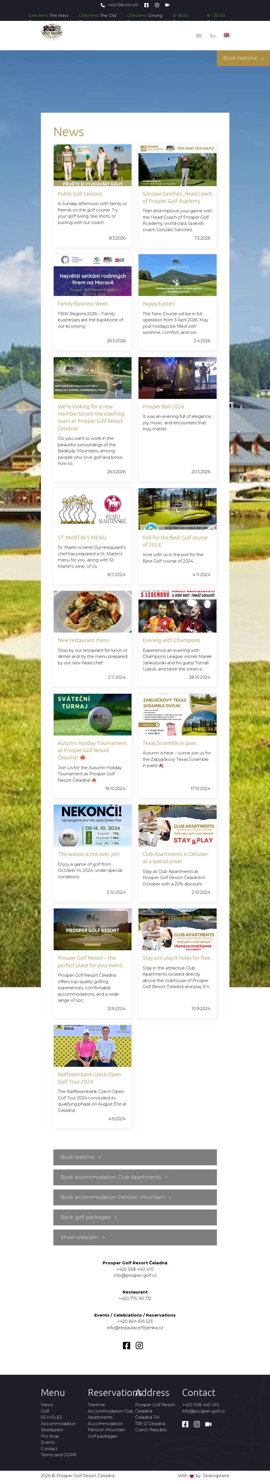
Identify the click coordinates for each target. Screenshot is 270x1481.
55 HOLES (51, 1417)
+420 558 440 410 (119, 5)
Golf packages (102, 1436)
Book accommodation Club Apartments (114, 1177)
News (47, 1404)
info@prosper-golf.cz (135, 1275)
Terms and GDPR (58, 1454)
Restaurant (52, 1429)
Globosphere (216, 1475)
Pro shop (50, 1436)
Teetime (96, 1404)
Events (48, 1442)
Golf (45, 1411)
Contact (49, 1448)
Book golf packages (89, 1217)
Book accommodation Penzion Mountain (116, 1197)
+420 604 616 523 (135, 1321)
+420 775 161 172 (135, 1298)
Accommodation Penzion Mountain (106, 1427)
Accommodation (58, 1423)
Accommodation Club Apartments (110, 1414)
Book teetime (243, 58)
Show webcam (83, 1237)
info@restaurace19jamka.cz (135, 1327)
